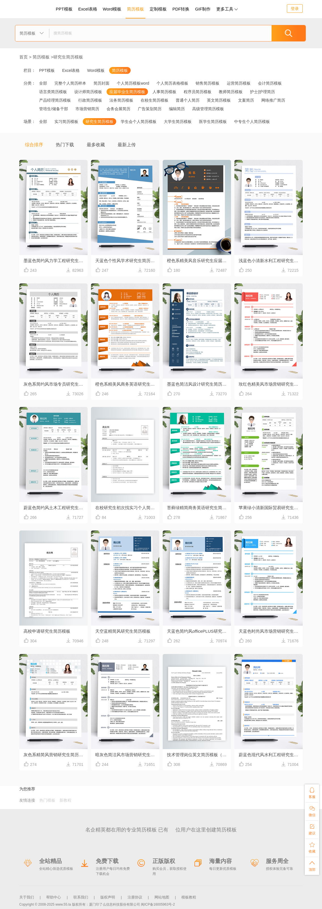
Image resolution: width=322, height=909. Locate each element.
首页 (23, 57)
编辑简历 (177, 108)
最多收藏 (96, 144)
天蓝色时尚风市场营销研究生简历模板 (271, 631)
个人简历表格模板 (172, 83)
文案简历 (246, 100)
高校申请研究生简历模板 (47, 631)
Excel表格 (87, 9)
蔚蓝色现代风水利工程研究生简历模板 (271, 754)
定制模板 (159, 8)
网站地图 (161, 897)
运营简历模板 (239, 83)
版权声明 (107, 897)
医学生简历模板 (213, 121)
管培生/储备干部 (53, 108)
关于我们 (26, 897)
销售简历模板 (207, 83)
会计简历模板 (270, 83)
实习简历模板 (66, 121)
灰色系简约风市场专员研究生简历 (55, 384)
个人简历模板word (133, 83)
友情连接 (27, 800)
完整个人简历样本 (70, 83)
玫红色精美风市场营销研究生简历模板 (271, 384)
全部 (43, 83)
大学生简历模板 (178, 121)
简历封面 (101, 83)
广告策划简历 (150, 108)
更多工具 (227, 9)
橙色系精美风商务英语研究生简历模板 (127, 384)
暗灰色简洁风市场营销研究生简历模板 (127, 754)
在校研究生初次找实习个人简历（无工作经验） (127, 507)
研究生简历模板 (68, 57)
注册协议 (135, 897)
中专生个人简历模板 (252, 121)
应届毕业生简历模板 (127, 91)
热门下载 (65, 144)
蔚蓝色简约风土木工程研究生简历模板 (56, 507)
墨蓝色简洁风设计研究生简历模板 (199, 384)
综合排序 (34, 144)
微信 (312, 811)
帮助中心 (53, 897)
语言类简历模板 (53, 91)
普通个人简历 (188, 100)
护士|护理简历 (262, 91)
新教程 (65, 800)
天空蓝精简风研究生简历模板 (123, 631)
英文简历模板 (219, 100)
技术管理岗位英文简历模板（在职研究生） (199, 754)
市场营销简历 (87, 108)
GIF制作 (203, 9)
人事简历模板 (164, 91)
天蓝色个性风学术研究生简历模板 (127, 260)
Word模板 (112, 9)
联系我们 (80, 897)
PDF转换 (180, 9)
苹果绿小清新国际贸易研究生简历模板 (271, 507)
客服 (312, 793)
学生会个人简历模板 (138, 121)
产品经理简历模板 (55, 100)
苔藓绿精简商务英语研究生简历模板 (199, 507)
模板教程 (188, 897)
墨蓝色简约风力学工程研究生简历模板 (56, 260)
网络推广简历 (273, 100)
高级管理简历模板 (208, 108)
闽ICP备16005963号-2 (158, 904)
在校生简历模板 (154, 100)
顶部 (312, 866)
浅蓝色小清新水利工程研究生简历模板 (271, 260)
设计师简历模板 (88, 91)
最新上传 (127, 144)
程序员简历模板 (197, 91)
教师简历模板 (231, 91)
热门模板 (47, 800)
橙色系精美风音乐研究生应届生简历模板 (199, 260)
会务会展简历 (118, 108)
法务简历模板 (121, 100)
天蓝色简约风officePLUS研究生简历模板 (199, 631)
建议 (312, 829)
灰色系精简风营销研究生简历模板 (55, 754)
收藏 (312, 847)
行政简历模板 (90, 100)
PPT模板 (64, 9)
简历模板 (135, 9)
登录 (295, 8)
